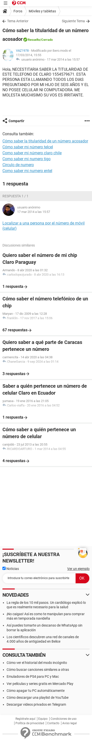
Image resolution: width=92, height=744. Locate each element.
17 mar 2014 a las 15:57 (63, 59)
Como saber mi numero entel (27, 170)
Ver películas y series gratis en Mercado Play (40, 684)
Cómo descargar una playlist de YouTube (37, 697)
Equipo (43, 719)
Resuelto (34, 40)
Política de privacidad (29, 723)
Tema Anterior (17, 21)
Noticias (10, 569)
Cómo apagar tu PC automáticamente (36, 691)
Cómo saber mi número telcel (27, 147)
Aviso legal (69, 723)
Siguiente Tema (73, 21)
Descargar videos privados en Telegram (36, 704)
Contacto (53, 723)
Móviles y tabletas (42, 11)
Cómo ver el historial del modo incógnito (37, 663)
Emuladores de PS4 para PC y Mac (33, 676)
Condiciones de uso (64, 719)
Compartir (16, 121)
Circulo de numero (18, 164)
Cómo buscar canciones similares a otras (38, 670)
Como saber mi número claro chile (32, 153)
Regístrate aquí (25, 719)
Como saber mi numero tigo (26, 159)
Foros (17, 11)
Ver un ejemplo (78, 569)
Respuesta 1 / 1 (15, 196)
